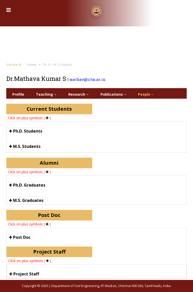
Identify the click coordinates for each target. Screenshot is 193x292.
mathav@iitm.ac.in (87, 79)
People (146, 94)
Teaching (46, 94)
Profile (18, 94)
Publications (113, 94)
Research (78, 94)
